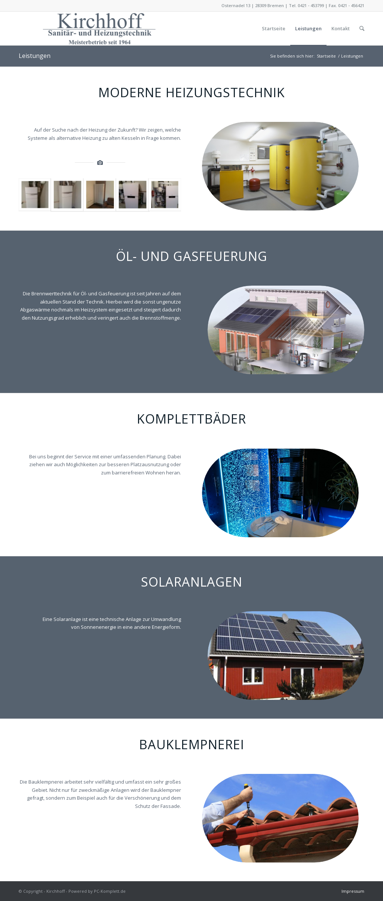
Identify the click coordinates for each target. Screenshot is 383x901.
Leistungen (34, 56)
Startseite (326, 56)
